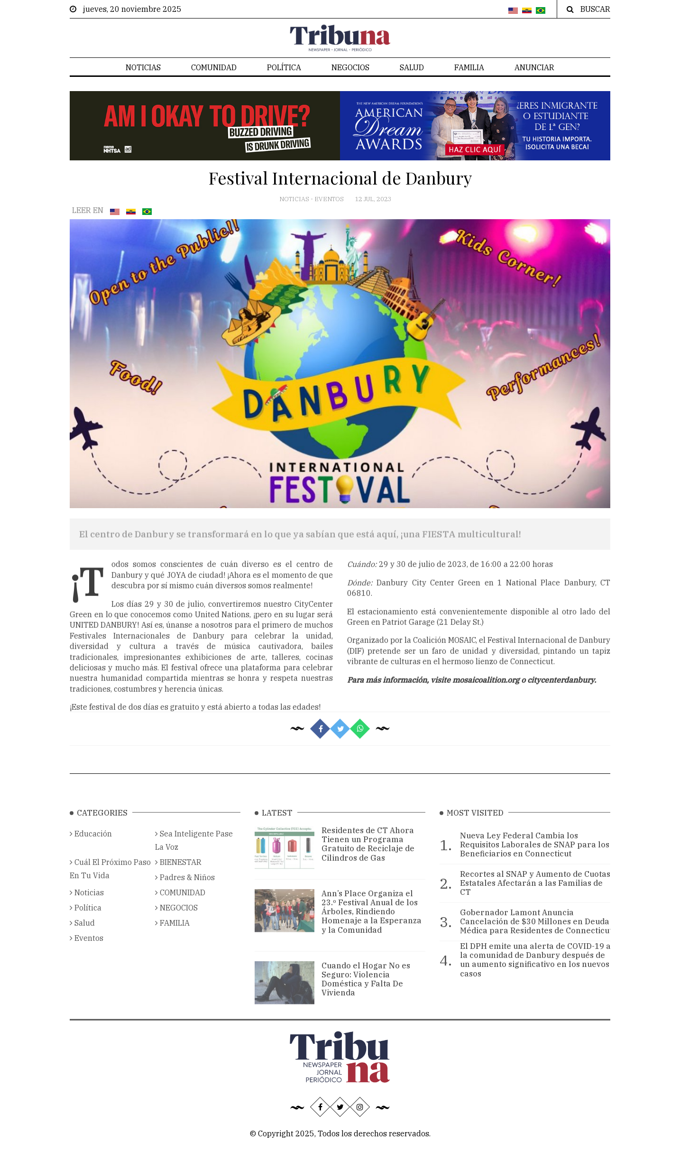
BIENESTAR (178, 874)
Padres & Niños (185, 889)
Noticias (143, 67)
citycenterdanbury (560, 695)
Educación (91, 845)
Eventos (329, 199)
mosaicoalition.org (485, 695)
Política (284, 67)
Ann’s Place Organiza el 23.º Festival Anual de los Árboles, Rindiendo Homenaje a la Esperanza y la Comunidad (372, 924)
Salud (412, 67)
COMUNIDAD (214, 67)
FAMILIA (469, 67)
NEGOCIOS (350, 67)
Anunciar (534, 67)
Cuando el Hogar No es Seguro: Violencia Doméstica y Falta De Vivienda (366, 991)
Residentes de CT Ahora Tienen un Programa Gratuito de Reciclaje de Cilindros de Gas (368, 855)
